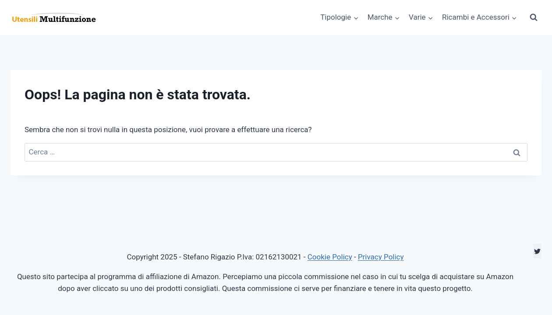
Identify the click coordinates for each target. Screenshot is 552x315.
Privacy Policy (381, 256)
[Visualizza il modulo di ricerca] (533, 17)
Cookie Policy (330, 256)
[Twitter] (537, 251)
